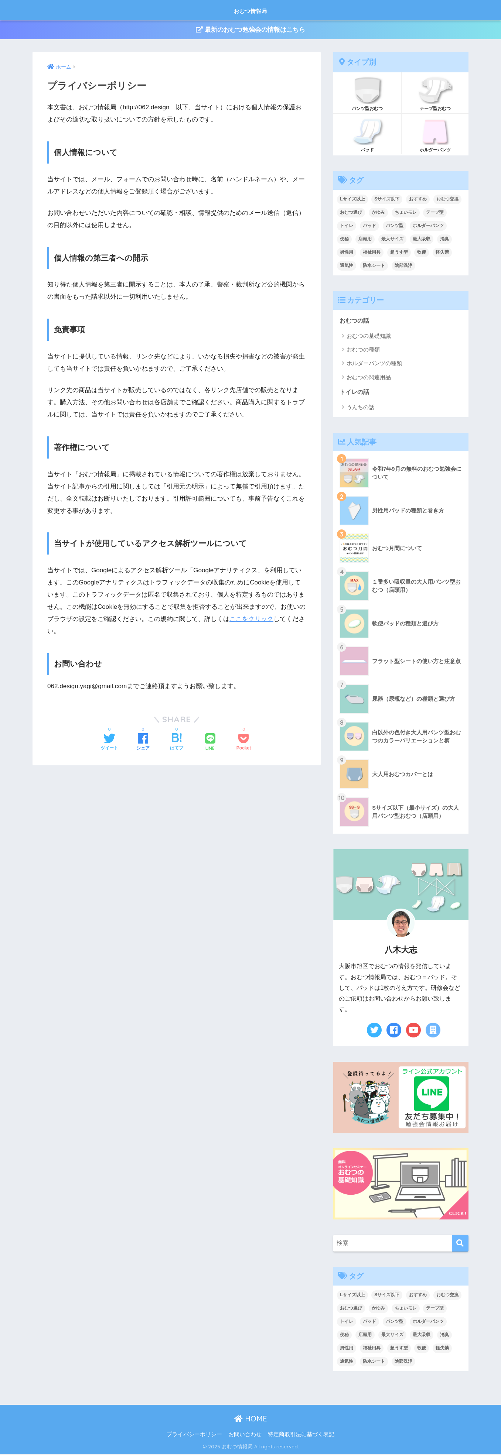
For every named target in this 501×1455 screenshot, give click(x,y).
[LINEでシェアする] (210, 742)
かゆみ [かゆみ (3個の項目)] (378, 212)
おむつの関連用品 (369, 378)
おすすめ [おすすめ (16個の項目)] (418, 199)
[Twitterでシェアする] (109, 743)
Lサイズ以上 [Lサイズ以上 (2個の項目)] (352, 199)
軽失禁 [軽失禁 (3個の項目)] (442, 252)
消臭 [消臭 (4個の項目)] (444, 239)
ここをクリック (251, 619)
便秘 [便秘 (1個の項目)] (344, 239)
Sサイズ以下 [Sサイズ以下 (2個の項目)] (386, 199)
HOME (250, 1419)
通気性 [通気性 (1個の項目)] (346, 265)
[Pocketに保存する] (243, 743)
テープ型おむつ (434, 93)
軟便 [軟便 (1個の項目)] (421, 252)
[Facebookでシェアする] (143, 743)
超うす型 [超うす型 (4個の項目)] (399, 252)
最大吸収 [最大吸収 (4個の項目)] (421, 239)
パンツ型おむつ (367, 93)
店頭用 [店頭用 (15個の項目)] (365, 239)
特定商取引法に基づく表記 (301, 1435)
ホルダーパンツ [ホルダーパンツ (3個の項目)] (428, 226)
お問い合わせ (245, 1435)
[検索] (460, 1244)
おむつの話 (355, 321)
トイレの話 (355, 392)
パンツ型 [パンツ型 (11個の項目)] (394, 226)
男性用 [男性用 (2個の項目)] (346, 252)
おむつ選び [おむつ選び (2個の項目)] (351, 212)
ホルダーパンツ (434, 135)
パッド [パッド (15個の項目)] (369, 226)
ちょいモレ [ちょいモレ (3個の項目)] (406, 212)
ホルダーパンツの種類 (374, 364)
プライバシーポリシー (194, 1435)
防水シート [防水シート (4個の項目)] (374, 265)
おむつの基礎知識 (369, 336)
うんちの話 (360, 408)
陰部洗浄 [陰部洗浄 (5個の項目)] (403, 265)
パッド (367, 135)
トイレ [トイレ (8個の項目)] (346, 226)
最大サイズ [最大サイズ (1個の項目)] (392, 239)
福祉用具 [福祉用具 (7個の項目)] (372, 252)
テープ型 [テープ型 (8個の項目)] (435, 212)
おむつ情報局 (251, 9)
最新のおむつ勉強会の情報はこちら (250, 30)
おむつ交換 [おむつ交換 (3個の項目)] (447, 199)
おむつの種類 (363, 350)
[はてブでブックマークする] (176, 743)
